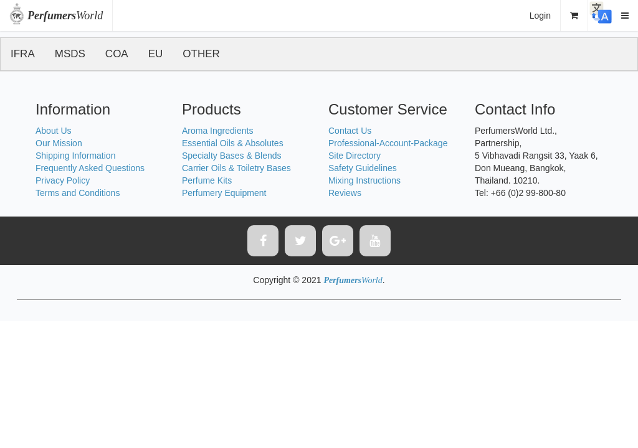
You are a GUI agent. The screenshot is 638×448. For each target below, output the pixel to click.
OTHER (201, 54)
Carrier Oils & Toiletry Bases (236, 168)
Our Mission (59, 143)
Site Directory (354, 156)
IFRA (23, 54)
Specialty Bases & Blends (232, 156)
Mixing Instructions (364, 180)
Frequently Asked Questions (90, 168)
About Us (54, 131)
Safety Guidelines (362, 168)
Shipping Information (75, 156)
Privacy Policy (63, 180)
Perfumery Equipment (224, 193)
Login (540, 16)
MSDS (70, 54)
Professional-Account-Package (387, 143)
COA (116, 54)
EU (155, 54)
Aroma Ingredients (217, 131)
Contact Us (349, 131)
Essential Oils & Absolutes (232, 143)
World (65, 15)
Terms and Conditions (78, 193)
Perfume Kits (207, 180)
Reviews (344, 193)
